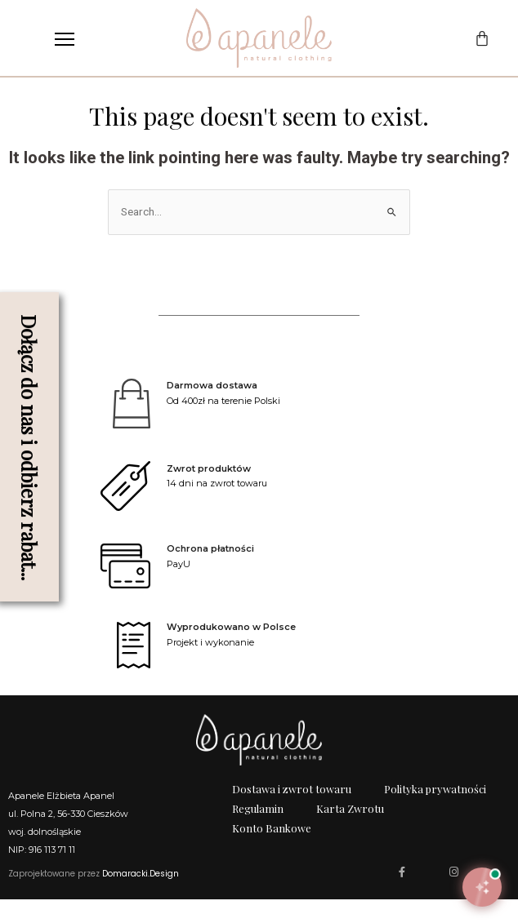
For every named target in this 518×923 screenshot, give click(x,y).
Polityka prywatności (435, 812)
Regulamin (258, 832)
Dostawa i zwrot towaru (291, 812)
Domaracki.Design (140, 897)
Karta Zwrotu (350, 832)
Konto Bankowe (271, 852)
